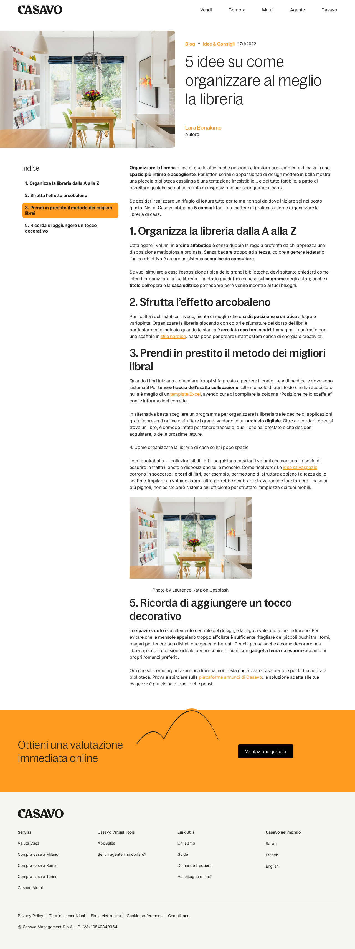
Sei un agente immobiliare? (122, 854)
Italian (271, 843)
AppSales (106, 843)
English (272, 866)
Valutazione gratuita (265, 751)
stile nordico (173, 336)
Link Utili (186, 832)
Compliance (178, 915)
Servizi (24, 832)
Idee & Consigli (219, 44)
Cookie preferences (144, 915)
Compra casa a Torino (37, 876)
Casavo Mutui (30, 887)
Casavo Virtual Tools (116, 832)
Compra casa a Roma (37, 865)
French (272, 854)
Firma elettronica (106, 915)
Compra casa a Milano (38, 854)
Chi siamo (186, 843)
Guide (183, 854)
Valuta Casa (28, 843)
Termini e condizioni (67, 915)
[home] (40, 9)
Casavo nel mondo (283, 832)
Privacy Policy (30, 915)
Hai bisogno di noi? (195, 876)
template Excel (185, 394)
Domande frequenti (195, 865)
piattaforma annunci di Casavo (230, 677)
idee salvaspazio (300, 467)
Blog (190, 44)
